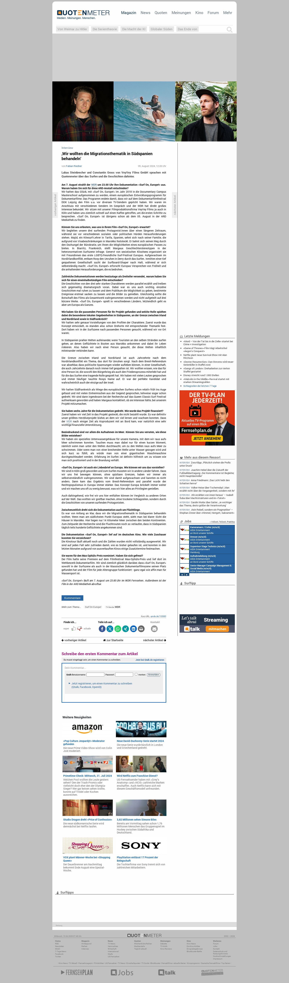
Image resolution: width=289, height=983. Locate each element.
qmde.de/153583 (158, 616)
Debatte (163, 943)
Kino (199, 12)
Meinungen (181, 12)
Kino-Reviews (166, 949)
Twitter (58, 956)
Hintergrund (86, 943)
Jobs (215, 946)
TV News (121, 963)
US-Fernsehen (113, 956)
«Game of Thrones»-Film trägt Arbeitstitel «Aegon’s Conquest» (205, 349)
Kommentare (72, 598)
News (145, 12)
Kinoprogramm (193, 963)
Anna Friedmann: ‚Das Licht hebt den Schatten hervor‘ (205, 482)
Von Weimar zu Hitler (72, 29)
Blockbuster (155, 963)
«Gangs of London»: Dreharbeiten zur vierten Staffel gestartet (206, 370)
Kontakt (216, 949)
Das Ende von (187, 29)
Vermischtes (113, 946)
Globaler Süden (162, 29)
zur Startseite (113, 640)
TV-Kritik (163, 946)
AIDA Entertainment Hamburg (202, 549)
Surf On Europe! (93, 606)
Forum (213, 12)
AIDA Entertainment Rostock (205, 568)
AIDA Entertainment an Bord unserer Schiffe (200, 530)
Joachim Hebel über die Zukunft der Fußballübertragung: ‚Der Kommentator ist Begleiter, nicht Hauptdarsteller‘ (207, 472)
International (113, 951)
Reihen (84, 946)
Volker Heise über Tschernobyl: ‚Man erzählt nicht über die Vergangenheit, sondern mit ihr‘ (207, 489)
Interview (85, 949)
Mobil (57, 949)
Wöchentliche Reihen (143, 943)
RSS (57, 943)
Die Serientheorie (105, 29)
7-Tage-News (60, 951)
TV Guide (145, 963)
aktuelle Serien (180, 963)
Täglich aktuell (140, 949)
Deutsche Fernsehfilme (210, 963)
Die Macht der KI (133, 29)
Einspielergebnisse (195, 949)
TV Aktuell (73, 963)
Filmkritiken (99, 963)
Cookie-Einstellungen (222, 956)
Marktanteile (139, 946)
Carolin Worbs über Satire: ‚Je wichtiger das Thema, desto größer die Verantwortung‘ (206, 504)
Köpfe (110, 954)
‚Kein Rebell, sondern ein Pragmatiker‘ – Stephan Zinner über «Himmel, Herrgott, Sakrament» (207, 511)
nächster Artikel (154, 640)
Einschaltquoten (133, 963)
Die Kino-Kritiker (193, 946)
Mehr (227, 12)
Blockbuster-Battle (194, 951)
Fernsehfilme (166, 963)
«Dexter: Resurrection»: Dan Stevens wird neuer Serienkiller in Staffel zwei (208, 363)
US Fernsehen (111, 963)
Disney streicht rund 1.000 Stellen (201, 375)
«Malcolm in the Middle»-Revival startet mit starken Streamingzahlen (206, 380)
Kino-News (191, 943)
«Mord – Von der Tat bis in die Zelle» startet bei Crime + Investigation (208, 343)
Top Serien (225, 963)
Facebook (59, 954)
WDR (94, 184)
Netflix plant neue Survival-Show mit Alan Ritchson (205, 356)
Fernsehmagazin (86, 963)
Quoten (161, 12)
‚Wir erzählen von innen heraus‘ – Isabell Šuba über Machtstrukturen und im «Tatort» (206, 496)
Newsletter (59, 946)
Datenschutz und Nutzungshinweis (220, 952)
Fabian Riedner (74, 165)
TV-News (111, 943)
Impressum (217, 959)
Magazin (128, 12)
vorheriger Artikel (74, 640)
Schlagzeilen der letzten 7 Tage (200, 386)
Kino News (63, 963)
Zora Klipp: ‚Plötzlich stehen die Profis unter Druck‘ (205, 464)
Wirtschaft (112, 949)
